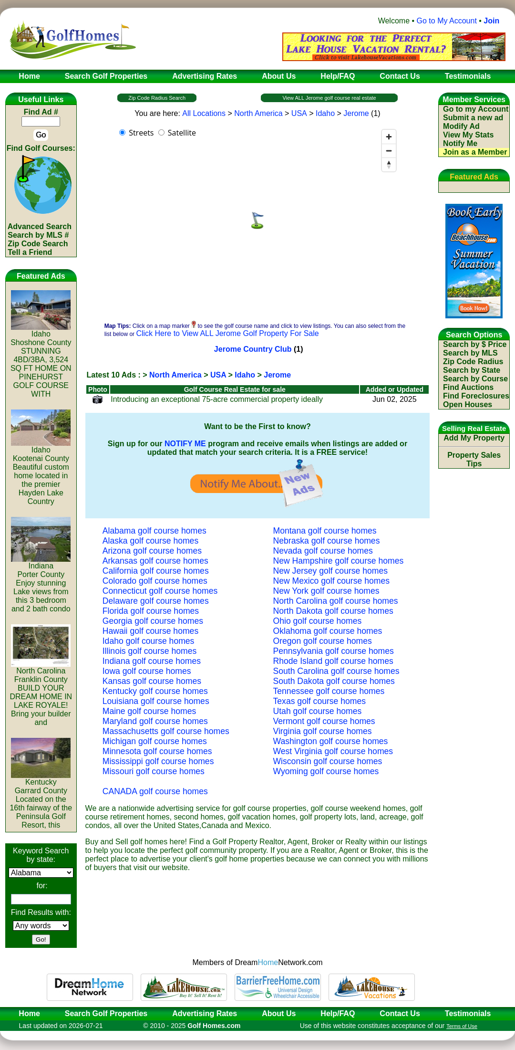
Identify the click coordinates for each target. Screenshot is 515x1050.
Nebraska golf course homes (326, 541)
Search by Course (475, 379)
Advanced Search (40, 226)
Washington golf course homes (330, 741)
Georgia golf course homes (153, 621)
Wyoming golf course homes (326, 771)
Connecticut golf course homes (160, 591)
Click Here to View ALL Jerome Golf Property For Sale (227, 333)
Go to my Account (475, 109)
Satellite (182, 132)
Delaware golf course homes (156, 601)
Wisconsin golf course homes (327, 761)
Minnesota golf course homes (157, 751)
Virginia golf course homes (322, 731)
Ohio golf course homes (317, 621)
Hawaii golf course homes (150, 631)
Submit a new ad (473, 118)
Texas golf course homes (319, 701)
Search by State (471, 370)
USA (299, 113)
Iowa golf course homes (147, 671)
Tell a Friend (30, 252)
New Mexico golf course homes (331, 581)
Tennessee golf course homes (329, 691)
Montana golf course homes (325, 531)
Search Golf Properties (106, 1013)
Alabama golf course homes (154, 531)
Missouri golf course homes (154, 771)
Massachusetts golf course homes (166, 731)
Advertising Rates (204, 1013)
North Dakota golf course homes (333, 611)
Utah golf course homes (317, 711)
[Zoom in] (389, 137)
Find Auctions (468, 387)
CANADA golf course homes (155, 791)
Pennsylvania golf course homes (333, 651)
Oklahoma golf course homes (327, 631)
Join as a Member (475, 152)
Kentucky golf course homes (155, 691)
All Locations (204, 113)
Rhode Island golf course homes (333, 661)
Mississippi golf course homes (158, 761)
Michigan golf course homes (155, 741)
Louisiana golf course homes (156, 701)
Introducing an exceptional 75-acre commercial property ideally (217, 399)
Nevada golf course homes (323, 551)
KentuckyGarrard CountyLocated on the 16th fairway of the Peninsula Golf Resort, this (41, 800)
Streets (141, 132)
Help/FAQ (337, 1013)
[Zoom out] (389, 151)
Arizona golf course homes (152, 551)
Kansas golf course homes (152, 681)
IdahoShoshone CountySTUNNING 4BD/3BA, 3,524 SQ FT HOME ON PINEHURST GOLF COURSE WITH (41, 360)
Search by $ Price (474, 344)
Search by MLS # (38, 235)
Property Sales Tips (474, 459)
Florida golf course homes (151, 611)
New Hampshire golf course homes (338, 561)
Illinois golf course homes (150, 651)
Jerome (356, 113)
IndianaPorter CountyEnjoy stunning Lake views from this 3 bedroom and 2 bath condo (41, 584)
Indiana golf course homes (152, 661)
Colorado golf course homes (155, 581)
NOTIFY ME (185, 444)
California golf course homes (156, 571)
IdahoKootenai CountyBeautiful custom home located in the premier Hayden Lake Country (41, 472)
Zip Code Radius (473, 361)
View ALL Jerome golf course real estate (329, 98)
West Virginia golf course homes (333, 751)
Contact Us (400, 1013)
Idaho (325, 113)
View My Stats (468, 135)
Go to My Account (447, 21)
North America (258, 113)
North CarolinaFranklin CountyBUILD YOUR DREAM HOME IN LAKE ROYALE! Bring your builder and (41, 693)
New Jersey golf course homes (330, 571)
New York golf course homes (326, 591)
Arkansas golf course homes (155, 561)
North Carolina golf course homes (335, 601)
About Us (279, 1013)
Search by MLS (470, 353)
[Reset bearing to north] (389, 164)
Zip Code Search (38, 244)
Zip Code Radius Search (156, 98)
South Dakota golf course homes (334, 681)
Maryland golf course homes (155, 721)
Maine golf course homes (149, 711)
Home (26, 1013)
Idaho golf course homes (149, 641)
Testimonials (468, 1013)
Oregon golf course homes (322, 641)
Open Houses (467, 404)
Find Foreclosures (476, 396)
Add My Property (474, 438)
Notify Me (460, 143)
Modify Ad (461, 126)
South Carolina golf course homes (336, 671)
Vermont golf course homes (324, 721)
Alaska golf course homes (150, 541)
